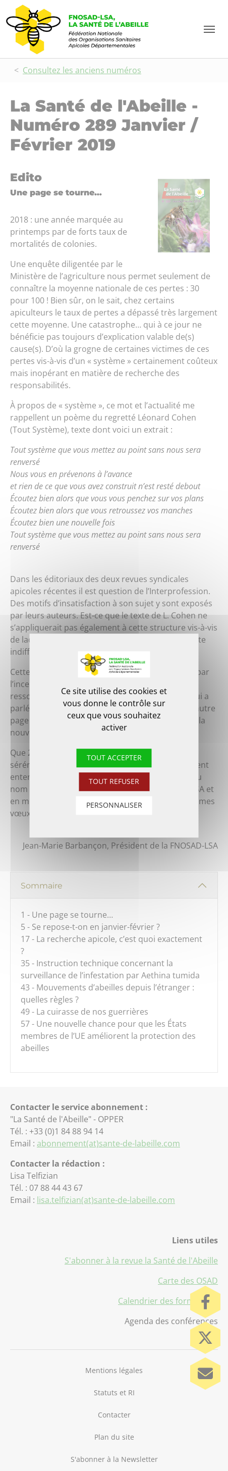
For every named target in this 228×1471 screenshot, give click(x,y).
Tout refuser (114, 781)
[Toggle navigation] (209, 29)
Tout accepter (114, 757)
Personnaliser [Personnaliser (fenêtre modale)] (114, 805)
